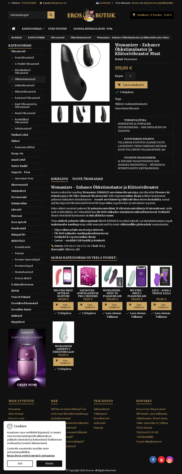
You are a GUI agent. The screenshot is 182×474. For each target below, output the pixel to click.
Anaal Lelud (18, 159)
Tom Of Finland (20, 297)
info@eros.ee (58, 3)
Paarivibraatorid (24, 57)
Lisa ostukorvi (131, 85)
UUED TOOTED (57, 28)
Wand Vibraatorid (25, 113)
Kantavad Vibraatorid (27, 97)
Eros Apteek (18, 222)
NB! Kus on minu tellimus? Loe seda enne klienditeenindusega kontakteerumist (69, 414)
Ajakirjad (16, 315)
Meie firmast (15, 413)
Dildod (15, 141)
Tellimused (100, 413)
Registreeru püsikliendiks (158, 3)
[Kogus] (130, 76)
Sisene (135, 3)
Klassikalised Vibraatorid (22, 72)
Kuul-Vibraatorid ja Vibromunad (26, 106)
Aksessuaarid (19, 184)
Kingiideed (18, 322)
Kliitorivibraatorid (25, 91)
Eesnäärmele (23, 247)
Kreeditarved (101, 418)
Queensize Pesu (24, 178)
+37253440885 (28, 3)
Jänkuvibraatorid (24, 85)
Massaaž (16, 215)
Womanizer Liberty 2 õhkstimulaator (65, 349)
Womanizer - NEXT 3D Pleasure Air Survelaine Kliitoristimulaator (117, 296)
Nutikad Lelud (19, 134)
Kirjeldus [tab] (59, 179)
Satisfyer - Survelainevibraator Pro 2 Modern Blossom (93, 295)
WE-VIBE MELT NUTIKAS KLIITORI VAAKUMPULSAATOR (66, 295)
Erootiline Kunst (21, 309)
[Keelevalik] (105, 3)
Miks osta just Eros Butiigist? (67, 441)
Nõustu (49, 463)
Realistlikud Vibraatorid (22, 121)
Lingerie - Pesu (20, 172)
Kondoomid (18, 228)
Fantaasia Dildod (25, 147)
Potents (19, 253)
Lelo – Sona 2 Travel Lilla (161, 292)
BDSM (15, 290)
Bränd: (119, 59)
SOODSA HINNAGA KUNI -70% (93, 28)
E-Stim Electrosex (22, 284)
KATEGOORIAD (32, 28)
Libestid (16, 209)
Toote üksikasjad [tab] (87, 179)
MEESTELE (18, 240)
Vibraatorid (18, 51)
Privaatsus (14, 409)
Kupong (98, 427)
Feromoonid (18, 197)
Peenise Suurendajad (27, 259)
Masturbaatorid (24, 272)
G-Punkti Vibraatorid (27, 63)
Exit (20, 463)
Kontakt (144, 401)
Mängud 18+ (18, 234)
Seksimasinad (23, 128)
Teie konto (103, 401)
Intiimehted (18, 191)
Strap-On (17, 153)
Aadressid (100, 423)
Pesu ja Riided (23, 278)
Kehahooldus (19, 203)
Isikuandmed (101, 409)
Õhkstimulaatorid (25, 79)
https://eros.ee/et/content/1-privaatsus (31, 455)
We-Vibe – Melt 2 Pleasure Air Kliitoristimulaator (142, 295)
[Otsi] (31, 15)
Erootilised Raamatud (24, 303)
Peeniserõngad (24, 265)
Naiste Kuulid (19, 166)
